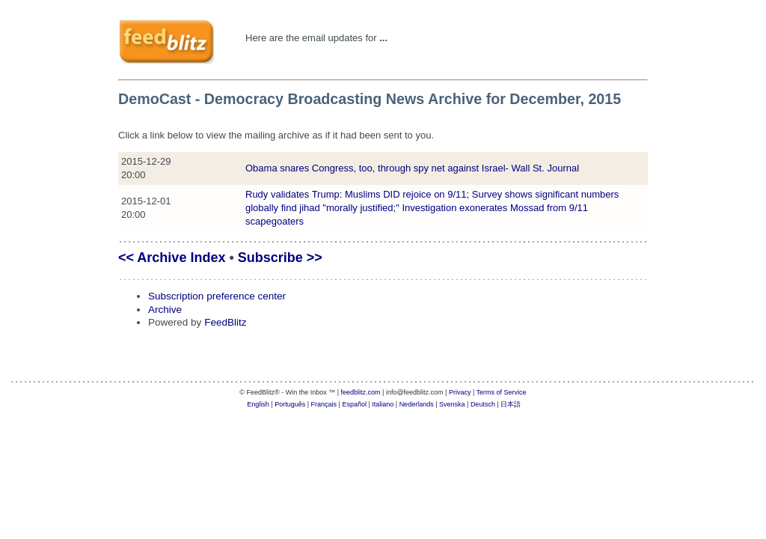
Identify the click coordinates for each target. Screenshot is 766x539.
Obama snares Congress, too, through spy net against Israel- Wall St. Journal (412, 168)
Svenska (452, 404)
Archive (165, 309)
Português (290, 404)
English (258, 404)
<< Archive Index (171, 257)
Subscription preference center (217, 296)
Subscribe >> (280, 257)
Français (324, 404)
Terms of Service (502, 392)
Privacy (460, 392)
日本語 (510, 404)
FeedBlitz (225, 322)
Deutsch (483, 404)
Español (354, 404)
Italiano (382, 404)
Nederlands (416, 404)
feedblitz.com (361, 392)
